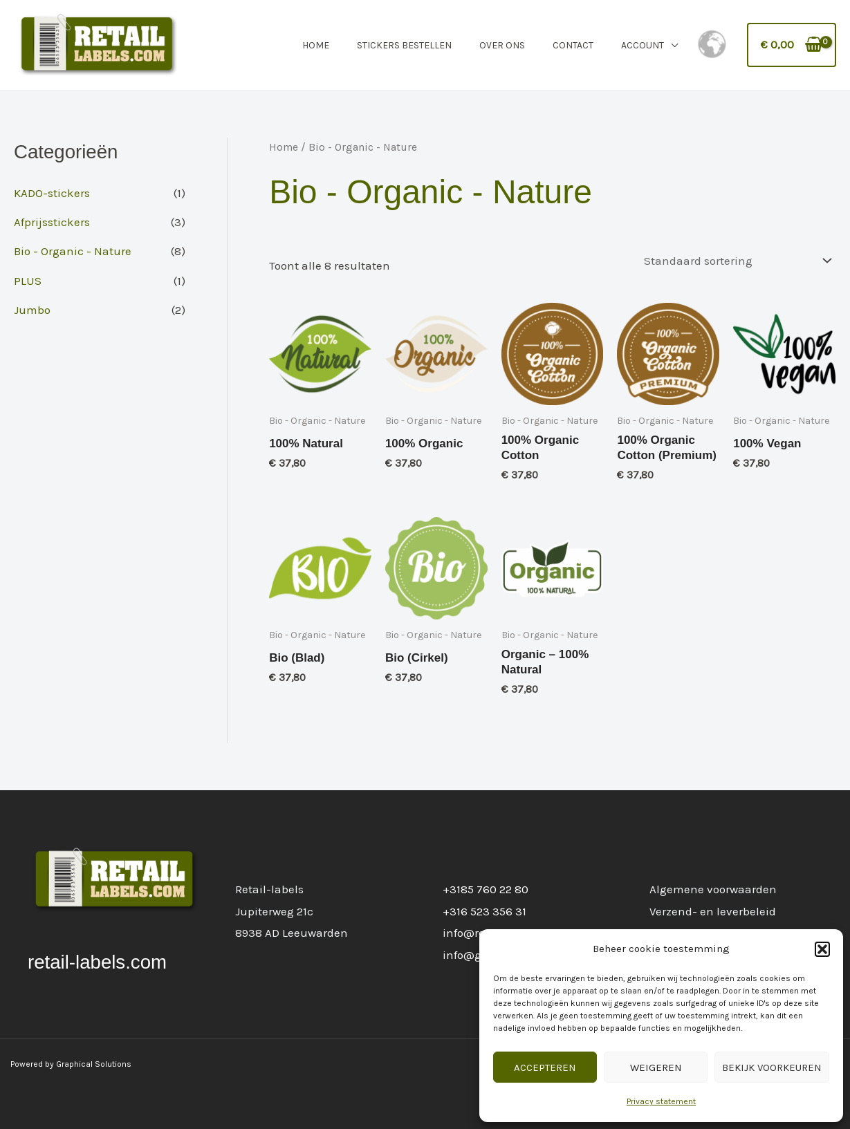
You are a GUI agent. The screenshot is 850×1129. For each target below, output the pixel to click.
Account (642, 45)
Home (315, 45)
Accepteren (545, 1067)
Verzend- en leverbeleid (712, 911)
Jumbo (32, 310)
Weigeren (656, 1067)
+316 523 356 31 (484, 911)
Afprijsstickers (52, 222)
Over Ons (502, 45)
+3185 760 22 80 (485, 889)
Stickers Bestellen (404, 45)
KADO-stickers (52, 193)
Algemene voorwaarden (713, 889)
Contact (573, 45)
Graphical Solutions (93, 1064)
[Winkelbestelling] (734, 261)
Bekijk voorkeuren (772, 1067)
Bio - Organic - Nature (72, 251)
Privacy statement (661, 1101)
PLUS (27, 281)
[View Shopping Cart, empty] (792, 44)
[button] (822, 949)
